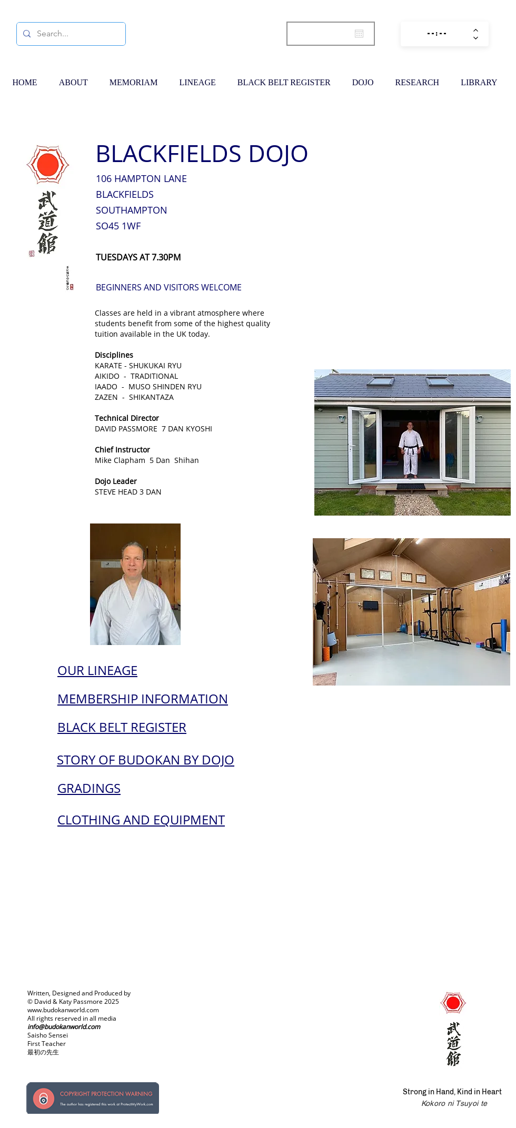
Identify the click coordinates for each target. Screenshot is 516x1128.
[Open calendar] (359, 33)
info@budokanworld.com (63, 1026)
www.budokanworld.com (63, 1009)
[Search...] (70, 34)
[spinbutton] (437, 34)
